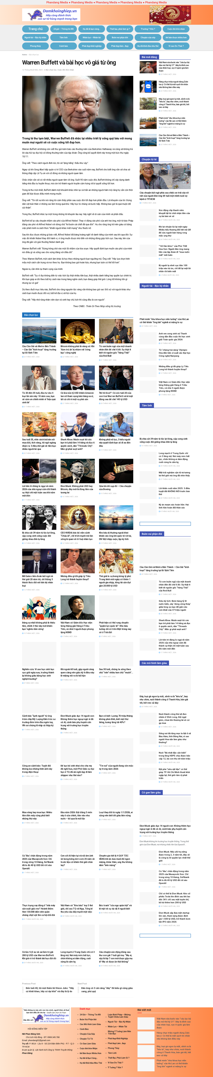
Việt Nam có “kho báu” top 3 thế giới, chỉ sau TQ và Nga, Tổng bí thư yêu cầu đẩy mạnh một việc (77, 908)
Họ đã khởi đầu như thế (148, 46)
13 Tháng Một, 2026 (107, 543)
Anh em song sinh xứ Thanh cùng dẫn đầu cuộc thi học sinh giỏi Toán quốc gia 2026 (174, 336)
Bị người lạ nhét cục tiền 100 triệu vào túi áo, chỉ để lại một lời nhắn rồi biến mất (175, 268)
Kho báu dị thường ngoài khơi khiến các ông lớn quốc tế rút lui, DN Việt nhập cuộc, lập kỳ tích (115, 535)
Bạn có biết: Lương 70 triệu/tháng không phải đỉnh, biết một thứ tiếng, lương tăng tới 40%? (116, 719)
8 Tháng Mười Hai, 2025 (169, 511)
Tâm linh (63, 37)
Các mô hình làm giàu (90, 1024)
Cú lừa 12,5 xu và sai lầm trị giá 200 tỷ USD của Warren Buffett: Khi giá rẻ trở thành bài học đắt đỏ (39, 955)
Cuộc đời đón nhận (176, 29)
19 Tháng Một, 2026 (69, 453)
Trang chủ (35, 29)
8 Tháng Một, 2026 (30, 683)
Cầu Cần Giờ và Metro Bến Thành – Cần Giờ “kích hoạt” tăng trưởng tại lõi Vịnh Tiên (39, 349)
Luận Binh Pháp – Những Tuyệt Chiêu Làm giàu (119, 1015)
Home (24, 55)
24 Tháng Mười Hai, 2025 (169, 239)
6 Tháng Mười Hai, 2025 (169, 275)
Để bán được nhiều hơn (176, 37)
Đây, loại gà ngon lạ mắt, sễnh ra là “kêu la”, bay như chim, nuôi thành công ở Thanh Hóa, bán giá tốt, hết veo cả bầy (164, 699)
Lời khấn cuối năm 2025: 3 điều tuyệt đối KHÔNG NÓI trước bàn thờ (174, 491)
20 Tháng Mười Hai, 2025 (169, 498)
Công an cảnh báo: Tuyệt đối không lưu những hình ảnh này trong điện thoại (37, 769)
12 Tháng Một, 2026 (30, 590)
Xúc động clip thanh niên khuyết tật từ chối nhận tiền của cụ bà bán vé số (174, 213)
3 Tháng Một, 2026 (30, 823)
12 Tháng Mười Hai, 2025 (169, 926)
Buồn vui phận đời (120, 37)
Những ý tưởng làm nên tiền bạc (119, 1032)
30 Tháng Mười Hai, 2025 (71, 916)
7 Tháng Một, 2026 (107, 677)
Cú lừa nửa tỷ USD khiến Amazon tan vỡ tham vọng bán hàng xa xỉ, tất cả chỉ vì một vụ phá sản (77, 396)
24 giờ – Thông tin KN (63, 29)
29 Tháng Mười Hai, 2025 (32, 963)
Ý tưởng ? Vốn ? (148, 29)
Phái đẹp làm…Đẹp (119, 46)
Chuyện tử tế (86, 1039)
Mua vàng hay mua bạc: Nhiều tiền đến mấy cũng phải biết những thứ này (37, 815)
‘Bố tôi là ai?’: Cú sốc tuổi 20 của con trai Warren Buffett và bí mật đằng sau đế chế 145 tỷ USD (116, 396)
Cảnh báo (63, 46)
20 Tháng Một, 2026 (107, 403)
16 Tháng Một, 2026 (69, 497)
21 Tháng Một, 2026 (107, 360)
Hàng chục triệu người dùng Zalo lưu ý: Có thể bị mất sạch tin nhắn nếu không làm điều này (173, 84)
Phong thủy (35, 46)
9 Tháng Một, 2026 (69, 636)
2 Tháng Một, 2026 (107, 820)
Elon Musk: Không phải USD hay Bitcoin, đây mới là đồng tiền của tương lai (77, 489)
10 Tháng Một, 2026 (107, 590)
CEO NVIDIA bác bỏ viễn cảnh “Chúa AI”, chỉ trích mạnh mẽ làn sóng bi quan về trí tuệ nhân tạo (77, 535)
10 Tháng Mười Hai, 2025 (169, 259)
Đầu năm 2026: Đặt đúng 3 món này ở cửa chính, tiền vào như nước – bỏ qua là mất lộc (76, 815)
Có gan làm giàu (88, 1043)
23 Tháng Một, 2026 (30, 357)
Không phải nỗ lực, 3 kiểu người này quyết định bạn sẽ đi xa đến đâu (114, 442)
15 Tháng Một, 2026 (107, 493)
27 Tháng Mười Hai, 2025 (169, 220)
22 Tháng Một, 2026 (69, 357)
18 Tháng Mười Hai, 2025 (169, 906)
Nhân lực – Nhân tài (92, 37)
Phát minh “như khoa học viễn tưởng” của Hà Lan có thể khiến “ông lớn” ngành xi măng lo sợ (172, 121)
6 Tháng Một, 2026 (69, 733)
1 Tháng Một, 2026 (30, 873)
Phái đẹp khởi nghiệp (91, 46)
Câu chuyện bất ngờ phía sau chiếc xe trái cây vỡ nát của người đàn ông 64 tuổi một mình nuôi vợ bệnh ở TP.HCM (164, 195)
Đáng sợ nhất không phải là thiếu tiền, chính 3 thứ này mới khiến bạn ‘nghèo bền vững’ (38, 625)
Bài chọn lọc (34, 55)
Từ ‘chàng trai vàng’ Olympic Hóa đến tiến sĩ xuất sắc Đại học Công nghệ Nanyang (174, 353)
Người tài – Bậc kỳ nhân (35, 37)
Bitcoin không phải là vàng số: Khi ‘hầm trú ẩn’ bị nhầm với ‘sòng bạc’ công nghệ (77, 349)
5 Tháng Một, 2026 (69, 779)
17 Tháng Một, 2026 (30, 500)
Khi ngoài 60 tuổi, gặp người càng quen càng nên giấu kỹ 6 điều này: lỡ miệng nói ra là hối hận (78, 672)
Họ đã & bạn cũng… (91, 29)
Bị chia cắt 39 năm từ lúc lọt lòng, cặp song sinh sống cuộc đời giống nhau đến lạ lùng (38, 535)
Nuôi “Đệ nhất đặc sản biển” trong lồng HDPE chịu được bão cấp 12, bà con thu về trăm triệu (174, 755)
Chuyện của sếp (148, 37)
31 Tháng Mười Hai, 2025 (32, 919)
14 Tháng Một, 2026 (30, 543)
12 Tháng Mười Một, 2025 (32, 70)
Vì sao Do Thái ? (176, 46)
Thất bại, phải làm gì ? (120, 29)
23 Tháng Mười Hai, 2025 (169, 782)
